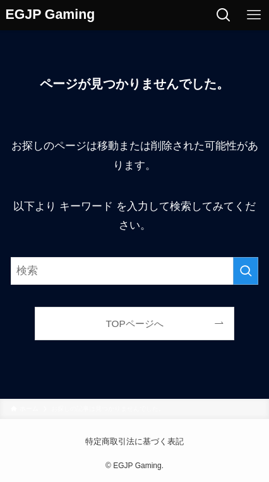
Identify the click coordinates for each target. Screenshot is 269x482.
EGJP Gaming (50, 14)
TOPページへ (134, 323)
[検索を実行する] (245, 271)
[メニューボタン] (254, 15)
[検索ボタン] (223, 15)
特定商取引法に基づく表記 (134, 441)
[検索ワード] (134, 271)
